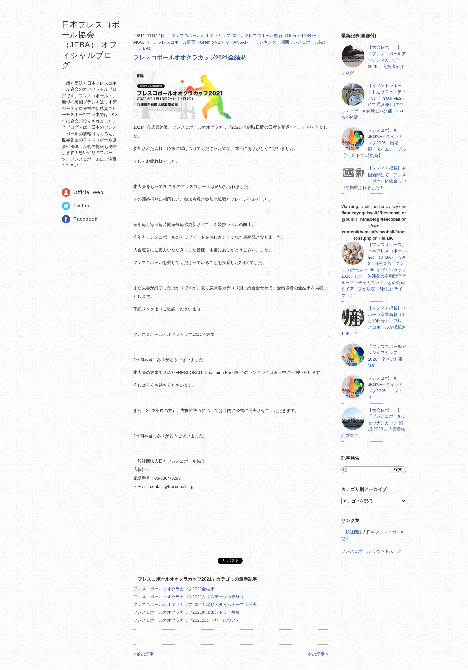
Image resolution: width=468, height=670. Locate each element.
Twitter (81, 205)
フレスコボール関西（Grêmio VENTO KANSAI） (205, 42)
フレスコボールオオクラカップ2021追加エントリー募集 (186, 612)
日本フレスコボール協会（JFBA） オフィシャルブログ (91, 45)
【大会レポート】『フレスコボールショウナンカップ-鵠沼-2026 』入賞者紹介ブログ (373, 423)
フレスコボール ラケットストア (371, 551)
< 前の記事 (143, 654)
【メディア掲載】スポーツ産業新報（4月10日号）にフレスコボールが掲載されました (373, 321)
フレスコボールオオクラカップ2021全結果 (189, 57)
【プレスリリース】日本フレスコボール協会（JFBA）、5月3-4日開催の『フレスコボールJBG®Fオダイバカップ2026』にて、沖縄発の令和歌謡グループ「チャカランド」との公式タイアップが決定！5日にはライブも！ (373, 270)
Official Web (88, 192)
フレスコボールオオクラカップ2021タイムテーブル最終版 (188, 596)
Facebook (85, 219)
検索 (398, 469)
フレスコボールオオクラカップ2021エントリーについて (186, 620)
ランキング (266, 42)
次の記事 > (318, 654)
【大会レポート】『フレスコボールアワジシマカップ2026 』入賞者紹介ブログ (373, 60)
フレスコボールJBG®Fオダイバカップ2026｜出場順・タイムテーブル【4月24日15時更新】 (373, 143)
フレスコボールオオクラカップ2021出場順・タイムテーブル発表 (195, 604)
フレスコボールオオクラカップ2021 (206, 35)
